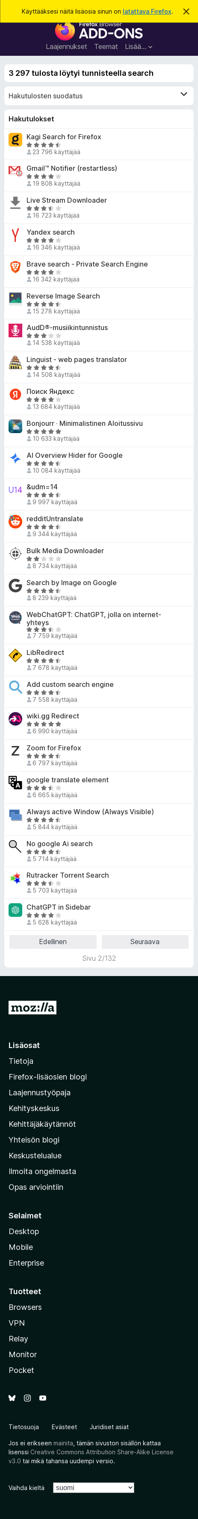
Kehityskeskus (34, 1108)
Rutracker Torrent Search (68, 875)
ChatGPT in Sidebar (59, 907)
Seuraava (145, 941)
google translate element (68, 780)
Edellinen (53, 941)
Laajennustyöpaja (40, 1092)
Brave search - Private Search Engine (87, 264)
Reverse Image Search (63, 296)
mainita (63, 1443)
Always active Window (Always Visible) (90, 812)
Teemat (106, 46)
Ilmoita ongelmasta (42, 1171)
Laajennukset (66, 46)
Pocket (21, 1370)
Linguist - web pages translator (77, 360)
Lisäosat (24, 1045)
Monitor (23, 1354)
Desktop (24, 1231)
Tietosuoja (24, 1426)
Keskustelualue (35, 1155)
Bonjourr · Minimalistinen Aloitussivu (85, 423)
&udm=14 (42, 487)
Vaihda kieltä (26, 1487)
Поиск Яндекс (50, 392)
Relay (18, 1338)
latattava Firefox (147, 11)
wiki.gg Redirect (53, 716)
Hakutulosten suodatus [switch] (98, 95)
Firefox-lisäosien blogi (48, 1076)
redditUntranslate (55, 519)
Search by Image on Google (72, 583)
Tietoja (21, 1061)
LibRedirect (45, 653)
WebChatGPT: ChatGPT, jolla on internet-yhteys (94, 619)
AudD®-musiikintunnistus (67, 328)
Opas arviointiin (36, 1187)
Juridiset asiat (109, 1426)
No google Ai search (60, 844)
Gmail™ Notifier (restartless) (72, 168)
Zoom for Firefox (54, 748)
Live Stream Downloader (67, 200)
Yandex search (51, 232)
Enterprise (26, 1262)
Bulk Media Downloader (65, 551)
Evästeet (64, 1426)
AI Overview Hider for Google (75, 455)
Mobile (21, 1247)
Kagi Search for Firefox (64, 137)
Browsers (25, 1307)
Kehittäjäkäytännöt (42, 1124)
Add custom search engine (70, 685)
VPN (17, 1322)
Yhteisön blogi (34, 1139)
